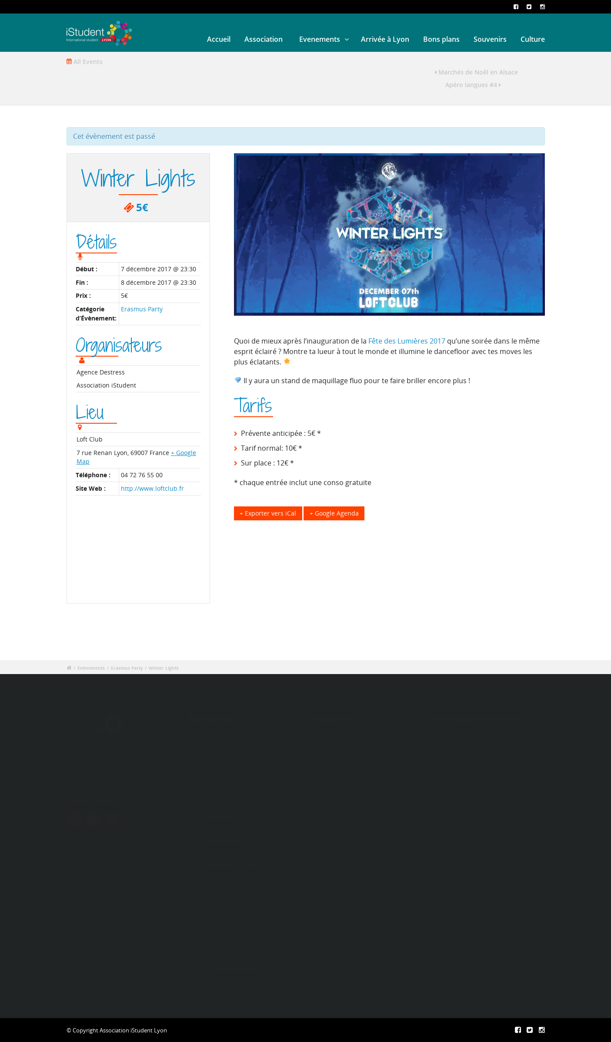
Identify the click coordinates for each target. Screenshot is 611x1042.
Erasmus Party (142, 309)
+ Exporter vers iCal (268, 513)
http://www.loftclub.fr (152, 488)
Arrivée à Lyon (385, 39)
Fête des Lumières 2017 (406, 341)
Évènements (91, 668)
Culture (533, 39)
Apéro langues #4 (473, 85)
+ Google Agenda (334, 513)
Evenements (319, 39)
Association (263, 39)
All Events (85, 61)
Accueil (218, 39)
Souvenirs (490, 39)
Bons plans (441, 39)
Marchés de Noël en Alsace (476, 72)
